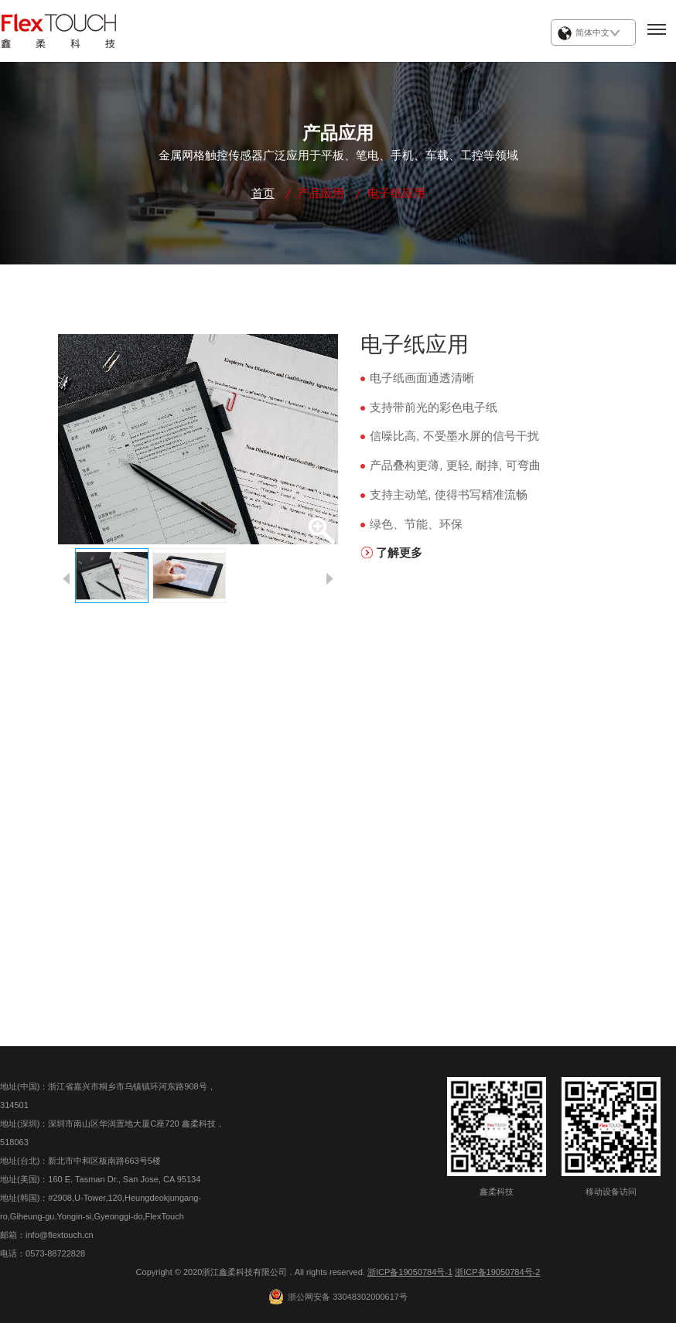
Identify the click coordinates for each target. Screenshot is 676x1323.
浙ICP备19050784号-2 (497, 1272)
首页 (263, 192)
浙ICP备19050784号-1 (409, 1272)
